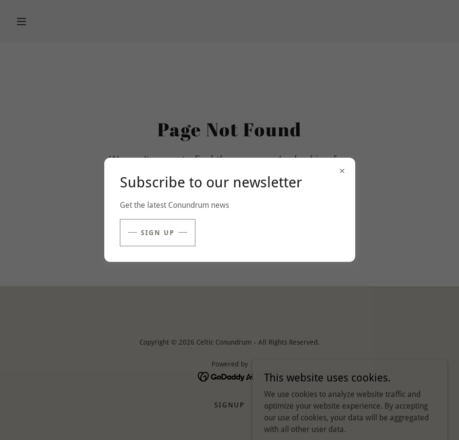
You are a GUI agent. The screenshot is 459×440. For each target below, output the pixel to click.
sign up (157, 233)
